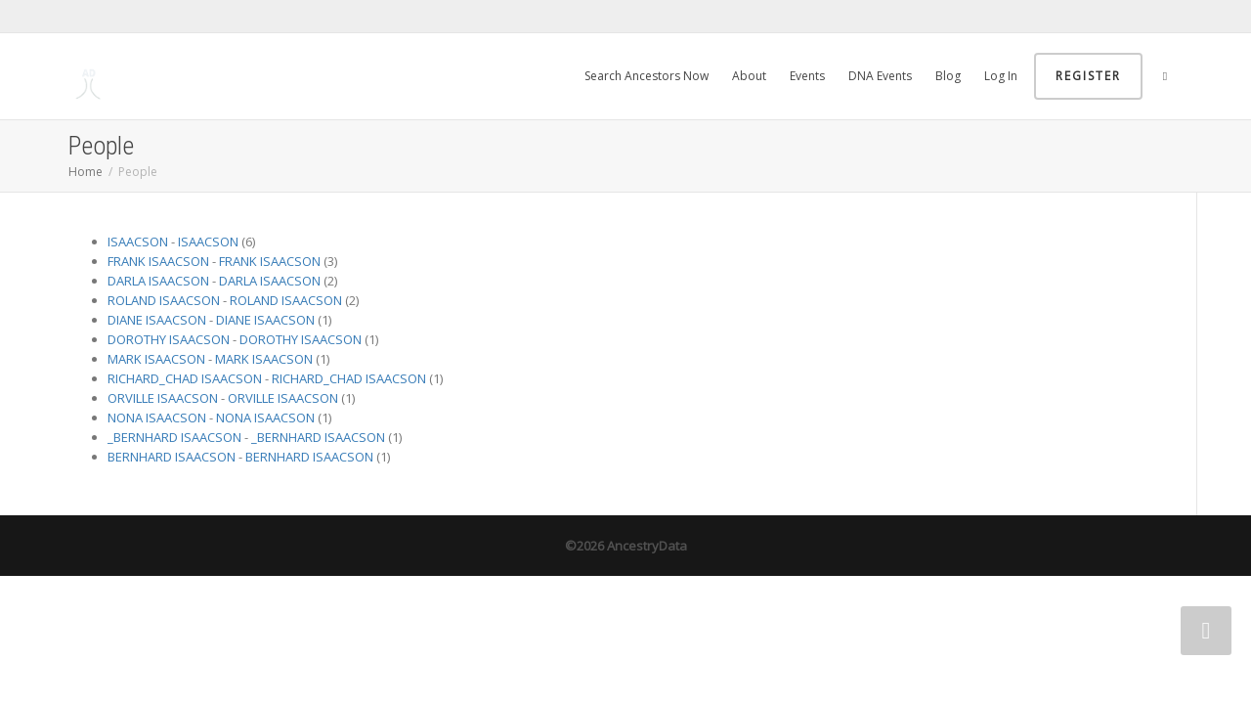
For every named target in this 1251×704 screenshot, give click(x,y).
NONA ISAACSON (157, 417)
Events (807, 75)
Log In (1000, 75)
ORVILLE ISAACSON (163, 398)
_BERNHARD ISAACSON (174, 437)
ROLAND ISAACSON (164, 300)
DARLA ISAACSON (158, 280)
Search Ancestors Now (646, 75)
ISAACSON (138, 241)
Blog (948, 75)
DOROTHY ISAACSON (169, 339)
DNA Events (880, 75)
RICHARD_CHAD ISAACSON (185, 378)
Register (1088, 75)
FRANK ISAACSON (158, 261)
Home (85, 171)
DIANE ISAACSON (157, 320)
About (749, 75)
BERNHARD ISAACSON (172, 456)
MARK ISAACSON (156, 359)
